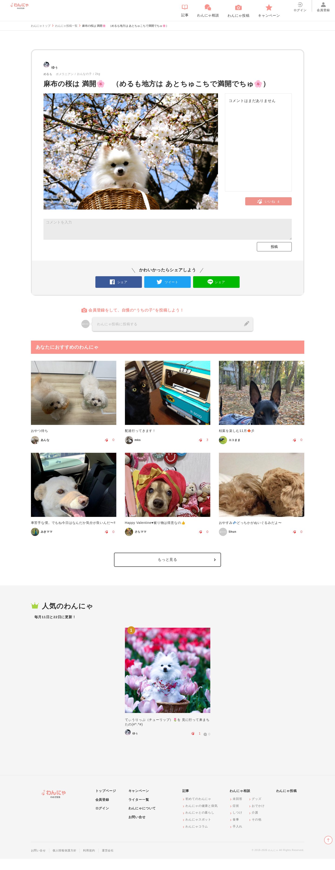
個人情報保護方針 (65, 861)
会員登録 (102, 811)
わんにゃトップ (40, 25)
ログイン (102, 819)
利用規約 (89, 861)
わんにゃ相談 (240, 802)
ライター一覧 (138, 811)
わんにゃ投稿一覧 (66, 25)
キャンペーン (138, 802)
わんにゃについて (142, 819)
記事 (185, 802)
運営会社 (108, 861)
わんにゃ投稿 (286, 802)
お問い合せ (137, 828)
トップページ (105, 802)
